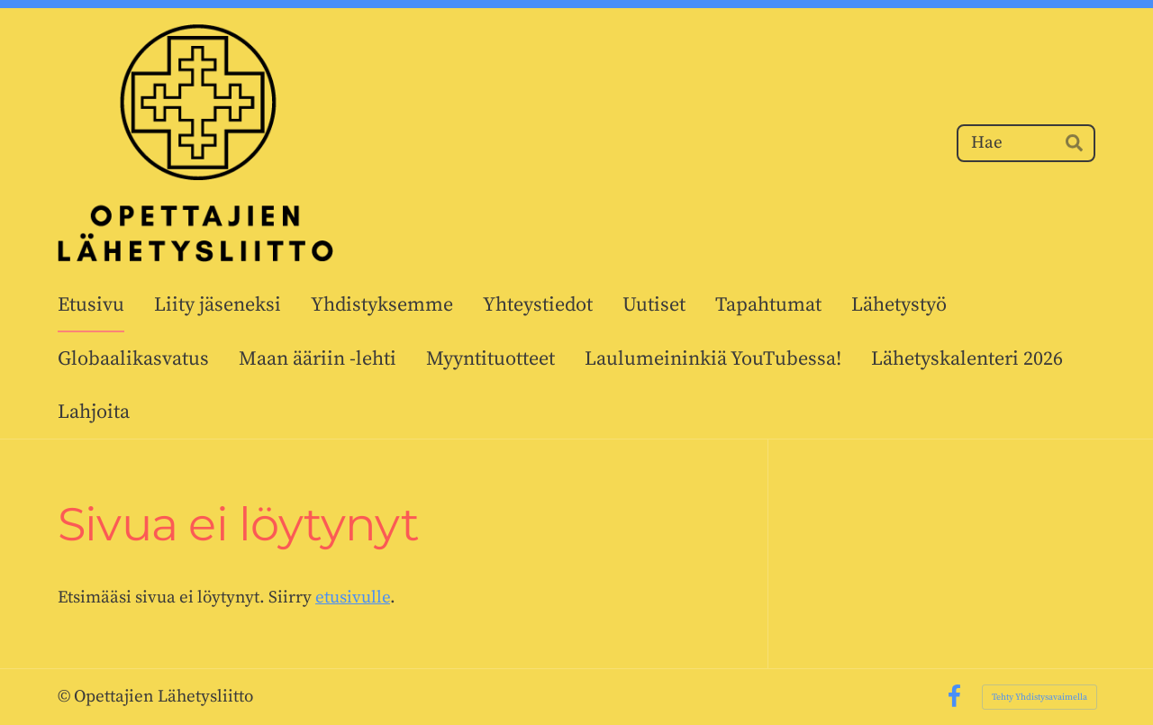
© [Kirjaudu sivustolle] (66, 696)
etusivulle (352, 597)
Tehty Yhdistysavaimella (1039, 697)
